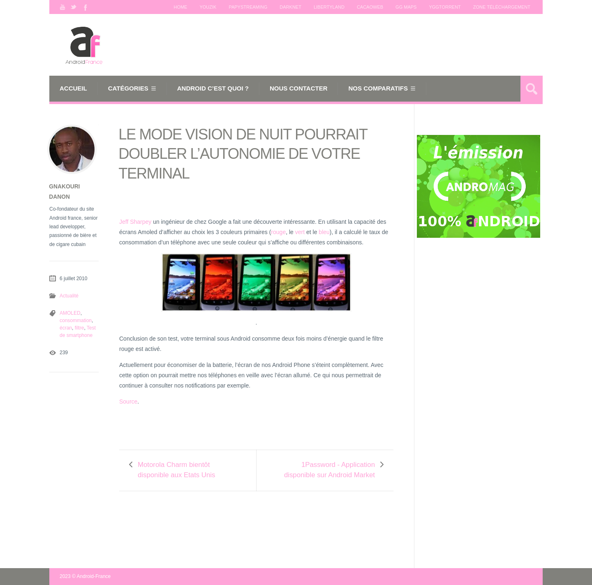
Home (180, 7)
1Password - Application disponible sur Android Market (329, 470)
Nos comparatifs (377, 88)
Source (128, 401)
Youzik (207, 7)
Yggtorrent (444, 7)
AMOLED (70, 313)
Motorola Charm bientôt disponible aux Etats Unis (176, 470)
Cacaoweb (370, 7)
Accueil (73, 88)
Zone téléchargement (501, 7)
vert (300, 232)
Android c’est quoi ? (213, 88)
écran (66, 328)
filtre (79, 328)
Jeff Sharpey (135, 221)
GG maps (405, 7)
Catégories (128, 88)
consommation (76, 320)
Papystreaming (248, 7)
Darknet (290, 7)
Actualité (69, 296)
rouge (278, 232)
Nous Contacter (299, 88)
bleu (324, 232)
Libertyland (329, 7)
